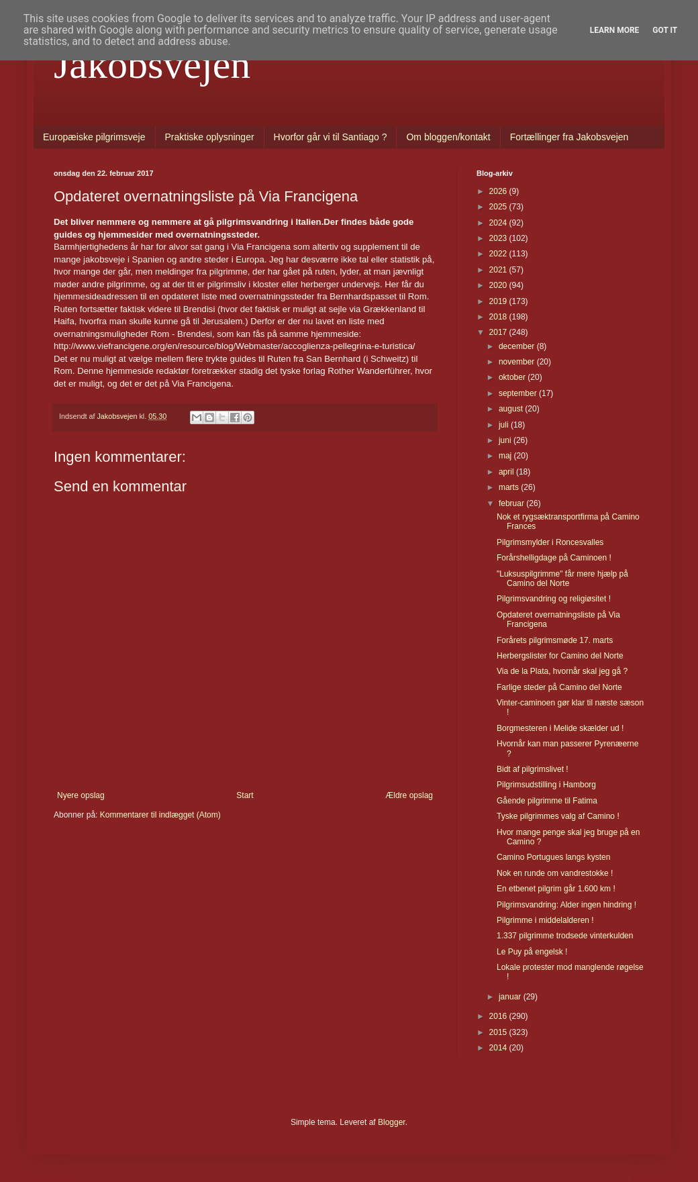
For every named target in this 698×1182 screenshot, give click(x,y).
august (512, 408)
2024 (499, 223)
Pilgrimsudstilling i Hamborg (546, 784)
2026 (499, 191)
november (518, 361)
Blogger (391, 1122)
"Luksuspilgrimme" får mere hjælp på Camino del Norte (562, 578)
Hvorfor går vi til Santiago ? (330, 137)
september (519, 393)
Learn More (615, 30)
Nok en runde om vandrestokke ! (555, 873)
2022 (499, 253)
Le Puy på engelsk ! (532, 951)
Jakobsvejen (152, 64)
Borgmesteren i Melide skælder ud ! (560, 728)
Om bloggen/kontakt (448, 137)
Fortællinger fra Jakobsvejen (569, 137)
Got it (664, 30)
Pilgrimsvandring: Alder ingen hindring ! (566, 904)
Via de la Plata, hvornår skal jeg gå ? (562, 671)
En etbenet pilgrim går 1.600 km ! (556, 888)
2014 (499, 1047)
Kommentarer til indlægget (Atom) (160, 815)
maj (506, 455)
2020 (499, 285)
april (507, 472)
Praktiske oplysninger (209, 137)
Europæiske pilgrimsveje (94, 137)
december (518, 346)
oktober (513, 377)
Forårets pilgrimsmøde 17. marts (555, 640)
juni (506, 440)
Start (244, 795)
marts (510, 487)
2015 (499, 1032)
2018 (499, 317)
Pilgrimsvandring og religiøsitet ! (554, 598)
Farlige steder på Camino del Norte (559, 687)
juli (505, 425)
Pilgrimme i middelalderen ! (545, 920)
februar (512, 503)
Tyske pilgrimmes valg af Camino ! (558, 816)
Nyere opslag (81, 795)
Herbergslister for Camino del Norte (560, 655)
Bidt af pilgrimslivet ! (532, 769)
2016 (499, 1016)
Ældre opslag (409, 795)
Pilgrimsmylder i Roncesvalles (550, 542)
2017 (499, 332)
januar (511, 996)
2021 (499, 270)
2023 (499, 238)
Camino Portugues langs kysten (553, 857)
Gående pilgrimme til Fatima (547, 800)
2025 (499, 206)
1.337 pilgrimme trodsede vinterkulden (565, 935)
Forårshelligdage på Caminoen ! (554, 557)
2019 (499, 301)
